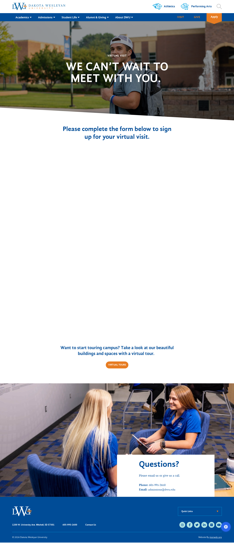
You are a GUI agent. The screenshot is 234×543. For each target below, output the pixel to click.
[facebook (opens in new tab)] (190, 525)
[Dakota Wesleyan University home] (38, 6)
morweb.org (215, 537)
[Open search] (219, 6)
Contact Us (90, 525)
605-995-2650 (158, 485)
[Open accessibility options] (226, 527)
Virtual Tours (117, 365)
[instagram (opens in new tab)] (182, 525)
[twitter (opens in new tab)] (197, 525)
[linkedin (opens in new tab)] (204, 525)
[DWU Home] (22, 511)
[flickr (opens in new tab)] (211, 525)
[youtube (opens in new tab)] (219, 525)
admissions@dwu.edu (162, 490)
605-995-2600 (70, 525)
